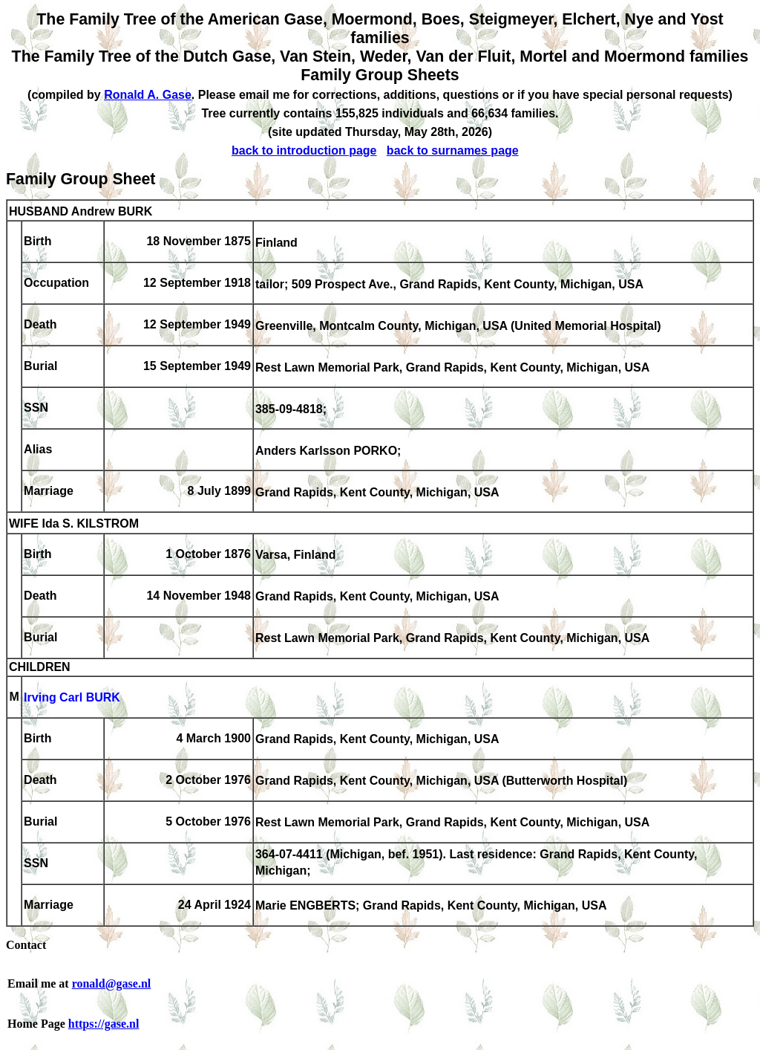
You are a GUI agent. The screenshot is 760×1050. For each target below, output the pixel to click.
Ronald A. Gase (147, 94)
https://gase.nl (104, 1023)
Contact (26, 945)
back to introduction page (304, 150)
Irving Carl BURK (72, 698)
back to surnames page (453, 150)
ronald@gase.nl (111, 983)
